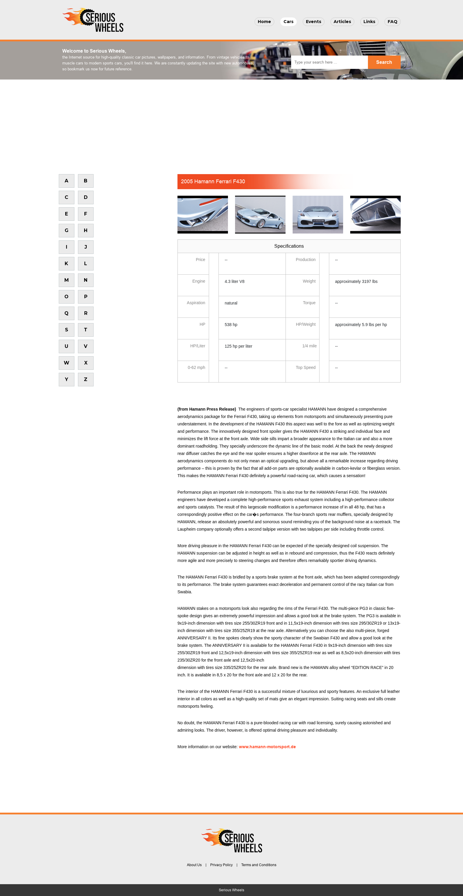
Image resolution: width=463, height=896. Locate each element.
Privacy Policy (221, 865)
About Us (194, 865)
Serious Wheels (231, 890)
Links (369, 21)
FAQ (392, 21)
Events (313, 21)
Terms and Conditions (258, 865)
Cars (288, 21)
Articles (342, 21)
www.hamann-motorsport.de (267, 746)
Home (264, 21)
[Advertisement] (231, 123)
